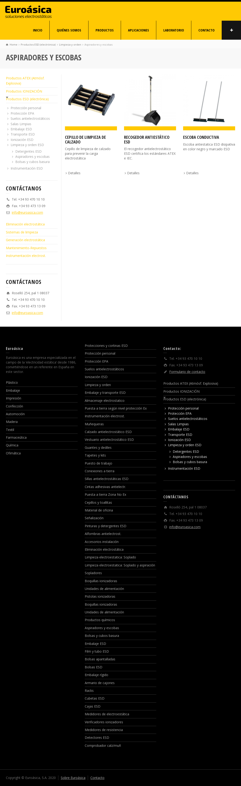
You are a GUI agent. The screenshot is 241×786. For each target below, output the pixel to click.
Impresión (13, 398)
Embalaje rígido (96, 675)
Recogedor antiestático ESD (146, 139)
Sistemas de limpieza (22, 232)
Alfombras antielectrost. (103, 533)
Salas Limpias (21, 124)
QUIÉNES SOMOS (69, 30)
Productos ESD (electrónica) (27, 99)
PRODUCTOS (105, 30)
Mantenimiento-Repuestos (26, 248)
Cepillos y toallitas (98, 502)
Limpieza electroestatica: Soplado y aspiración (120, 565)
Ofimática (13, 453)
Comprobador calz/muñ (103, 745)
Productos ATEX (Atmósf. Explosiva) (190, 383)
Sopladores (93, 573)
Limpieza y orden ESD (27, 145)
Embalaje (13, 390)
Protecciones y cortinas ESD (106, 345)
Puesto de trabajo (98, 463)
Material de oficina (99, 510)
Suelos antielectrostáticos (30, 118)
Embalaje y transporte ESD (105, 392)
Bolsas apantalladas (100, 659)
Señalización (94, 518)
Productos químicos (100, 620)
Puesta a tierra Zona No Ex (105, 494)
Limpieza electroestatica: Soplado (110, 557)
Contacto (97, 777)
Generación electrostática (25, 240)
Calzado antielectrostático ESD (108, 432)
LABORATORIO (173, 30)
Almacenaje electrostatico (105, 400)
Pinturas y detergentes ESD (105, 526)
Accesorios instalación (102, 541)
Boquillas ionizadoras (101, 581)
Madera (12, 421)
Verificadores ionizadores (104, 722)
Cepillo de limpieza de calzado (85, 139)
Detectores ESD (97, 737)
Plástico (12, 382)
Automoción (15, 414)
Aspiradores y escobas (32, 156)
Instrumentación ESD (27, 168)
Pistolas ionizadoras (100, 596)
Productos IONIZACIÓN (24, 91)
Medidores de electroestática (107, 714)
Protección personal (26, 108)
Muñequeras (94, 424)
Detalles (74, 173)
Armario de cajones (100, 683)
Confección (14, 406)
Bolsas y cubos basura (32, 161)
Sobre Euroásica (73, 777)
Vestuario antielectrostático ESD (109, 439)
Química (12, 445)
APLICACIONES (138, 30)
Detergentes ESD (28, 151)
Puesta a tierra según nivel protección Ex (116, 408)
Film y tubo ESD (97, 651)
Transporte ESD (23, 134)
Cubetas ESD (94, 698)
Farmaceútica (16, 437)
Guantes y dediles (98, 447)
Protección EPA (22, 113)
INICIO (37, 30)
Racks (89, 690)
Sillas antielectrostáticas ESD (107, 478)
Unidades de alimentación (104, 588)
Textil (10, 429)
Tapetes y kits (95, 455)
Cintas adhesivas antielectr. (105, 486)
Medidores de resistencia (104, 730)
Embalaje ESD (21, 129)
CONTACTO (206, 30)
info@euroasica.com (27, 212)
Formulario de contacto (187, 371)
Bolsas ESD (93, 667)
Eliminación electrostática (25, 224)
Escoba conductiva (201, 137)
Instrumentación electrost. (26, 255)
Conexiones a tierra (99, 471)
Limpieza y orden (98, 385)
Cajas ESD (92, 706)
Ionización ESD (22, 139)
